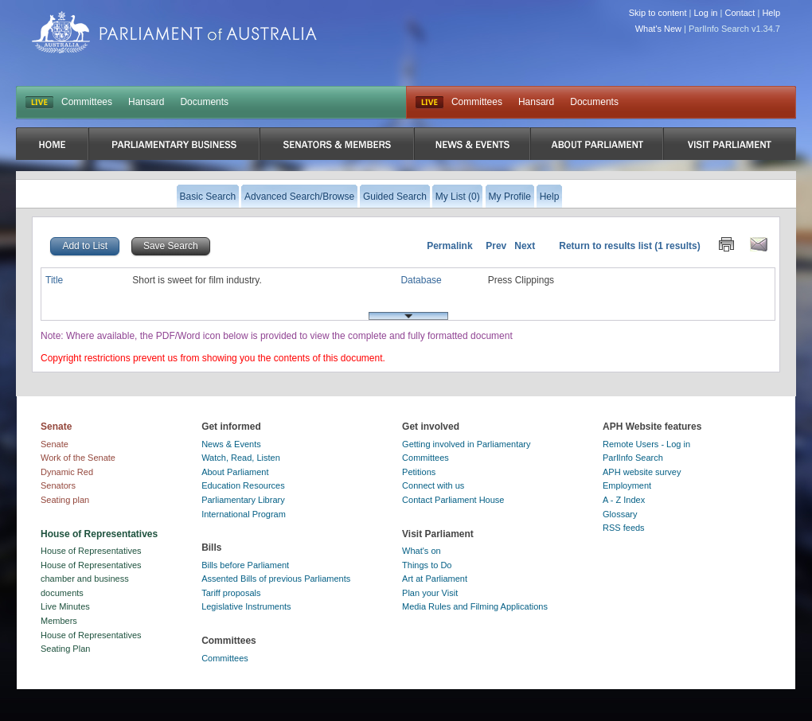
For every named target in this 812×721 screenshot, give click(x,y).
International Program (243, 514)
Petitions (418, 472)
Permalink (449, 245)
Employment (627, 485)
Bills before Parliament (245, 565)
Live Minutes (65, 606)
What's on (421, 550)
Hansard (146, 101)
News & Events (231, 444)
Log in (706, 13)
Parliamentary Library (243, 500)
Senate (54, 444)
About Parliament (234, 472)
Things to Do (426, 565)
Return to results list (605, 245)
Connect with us (433, 485)
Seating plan (65, 500)
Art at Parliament (434, 578)
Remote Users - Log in (646, 444)
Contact (739, 13)
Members (59, 621)
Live (429, 102)
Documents (204, 101)
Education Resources (243, 485)
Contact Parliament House (453, 500)
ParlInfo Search (633, 457)
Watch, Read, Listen (240, 457)
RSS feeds (624, 527)
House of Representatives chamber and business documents (91, 579)
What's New (658, 28)
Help (771, 13)
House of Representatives (91, 550)
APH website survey (642, 472)
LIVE (39, 102)
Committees (86, 101)
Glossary (620, 514)
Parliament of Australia (174, 32)
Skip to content (658, 13)
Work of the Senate (78, 457)
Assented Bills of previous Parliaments (275, 578)
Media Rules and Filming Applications (475, 606)
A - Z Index (624, 500)
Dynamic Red (67, 472)
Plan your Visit (430, 593)
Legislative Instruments (246, 606)
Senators (58, 485)
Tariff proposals (230, 593)
